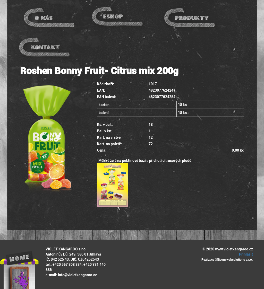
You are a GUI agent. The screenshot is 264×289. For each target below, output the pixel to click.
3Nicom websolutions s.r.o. (234, 259)
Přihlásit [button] (245, 254)
